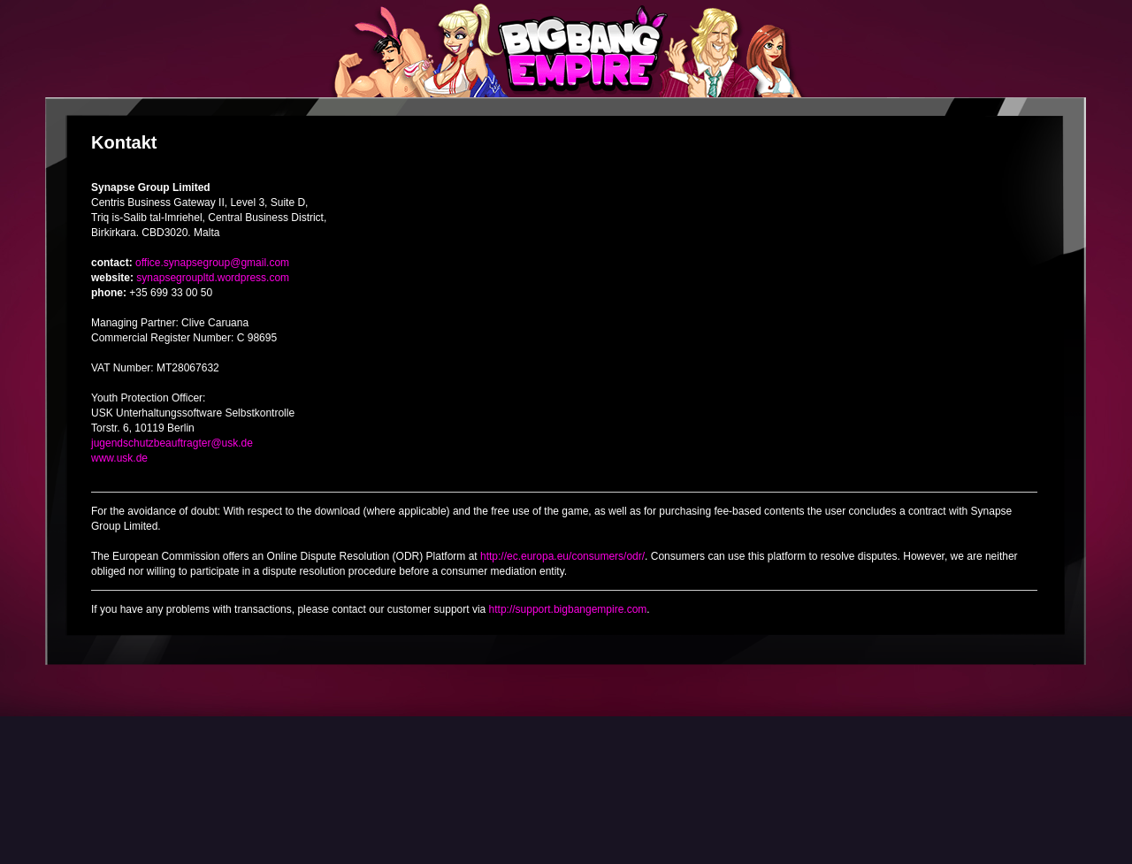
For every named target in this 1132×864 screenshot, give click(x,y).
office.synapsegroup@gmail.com (212, 262)
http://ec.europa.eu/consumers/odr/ (562, 556)
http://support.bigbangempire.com (568, 609)
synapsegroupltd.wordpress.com (212, 277)
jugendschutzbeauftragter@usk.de (172, 443)
